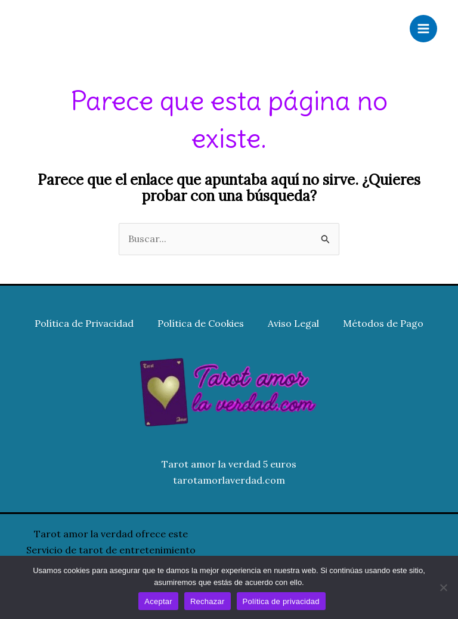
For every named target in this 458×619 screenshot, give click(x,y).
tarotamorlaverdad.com (229, 480)
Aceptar (158, 601)
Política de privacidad (281, 601)
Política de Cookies (200, 323)
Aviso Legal (293, 323)
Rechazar (207, 601)
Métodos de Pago (383, 323)
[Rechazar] (443, 587)
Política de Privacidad (84, 323)
